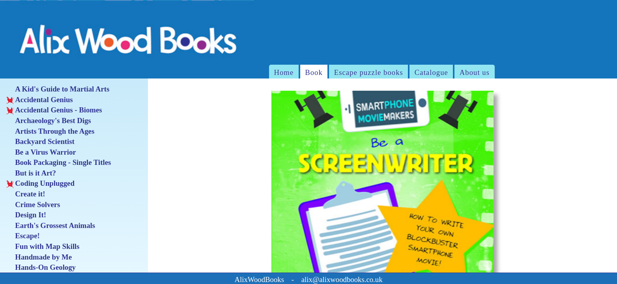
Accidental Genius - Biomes (54, 110)
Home (284, 72)
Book (314, 72)
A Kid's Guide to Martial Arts (58, 89)
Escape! (23, 236)
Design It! (26, 215)
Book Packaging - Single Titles (58, 162)
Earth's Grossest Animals (50, 225)
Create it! (25, 194)
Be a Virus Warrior (41, 152)
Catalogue (431, 72)
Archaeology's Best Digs (48, 120)
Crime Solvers (33, 204)
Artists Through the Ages (50, 131)
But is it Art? (31, 173)
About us (475, 72)
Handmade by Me (39, 257)
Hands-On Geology (41, 267)
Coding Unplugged (40, 183)
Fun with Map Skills (43, 246)
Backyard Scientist (40, 141)
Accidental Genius (39, 99)
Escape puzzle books (368, 72)
